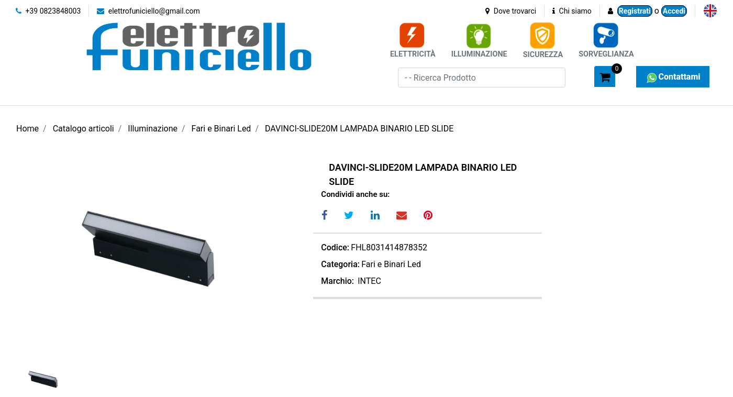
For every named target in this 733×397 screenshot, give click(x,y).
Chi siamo (572, 11)
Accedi (674, 11)
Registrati (635, 11)
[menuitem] (710, 10)
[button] (581, 76)
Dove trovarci (510, 11)
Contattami (672, 77)
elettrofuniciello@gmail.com (148, 11)
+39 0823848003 (48, 11)
